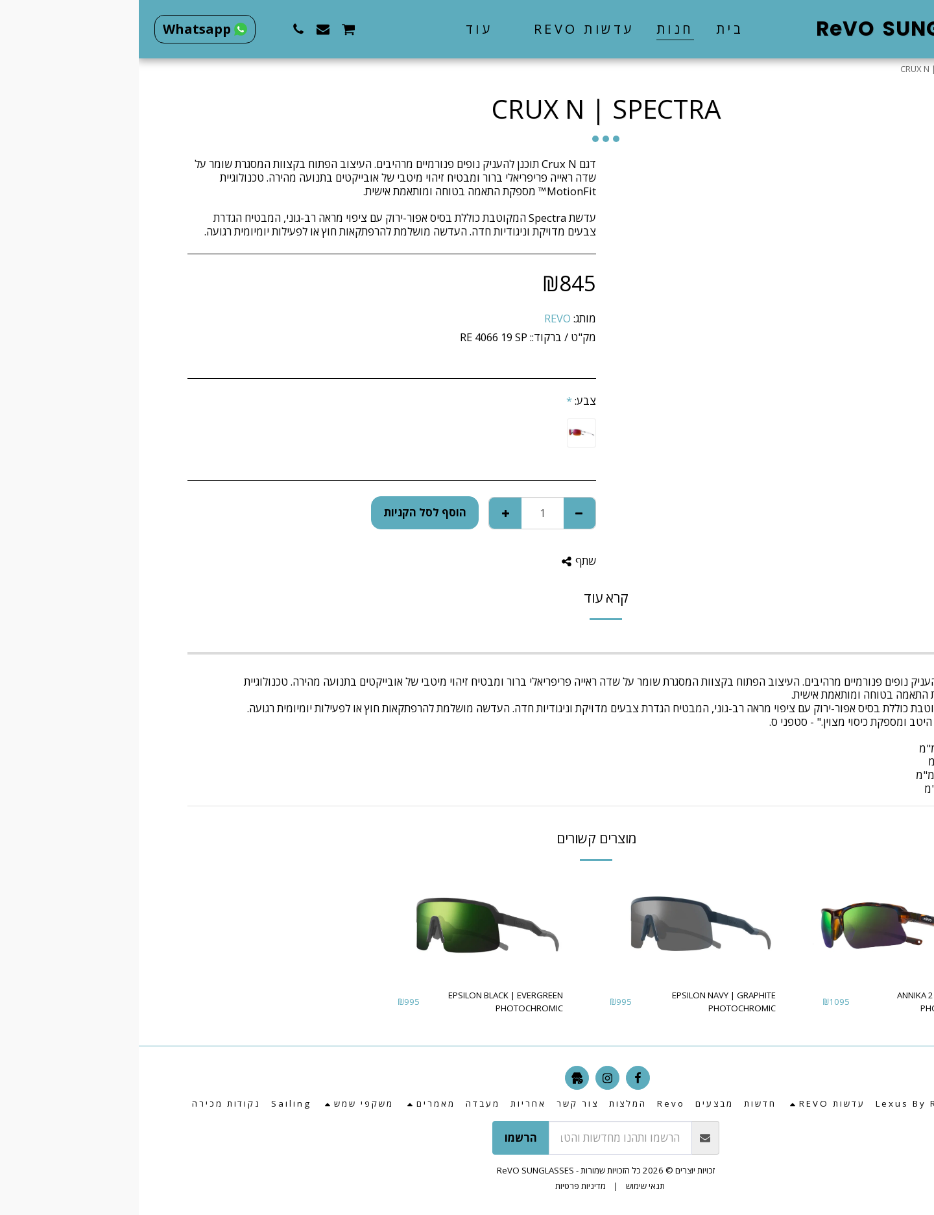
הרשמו (382, 1137)
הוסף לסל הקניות (286, 512)
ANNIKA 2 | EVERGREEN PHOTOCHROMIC (803, 1001)
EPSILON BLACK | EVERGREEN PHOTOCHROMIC (366, 1001)
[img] (766, 926)
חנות (854, 69)
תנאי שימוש (506, 1186)
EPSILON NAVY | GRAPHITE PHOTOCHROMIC (585, 1001)
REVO (418, 318)
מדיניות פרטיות (441, 1186)
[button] (435, 29)
